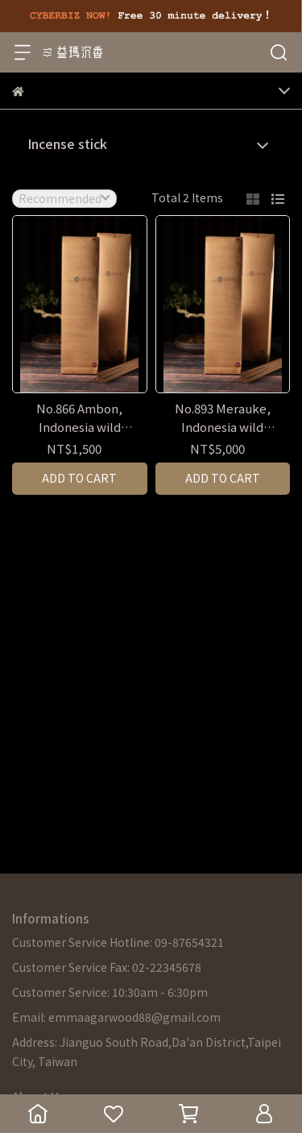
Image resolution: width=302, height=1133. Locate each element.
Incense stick (67, 143)
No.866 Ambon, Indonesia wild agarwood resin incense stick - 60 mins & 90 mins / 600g (80, 418)
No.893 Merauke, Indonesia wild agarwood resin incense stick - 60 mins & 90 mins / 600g (222, 418)
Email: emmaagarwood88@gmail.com (116, 1017)
